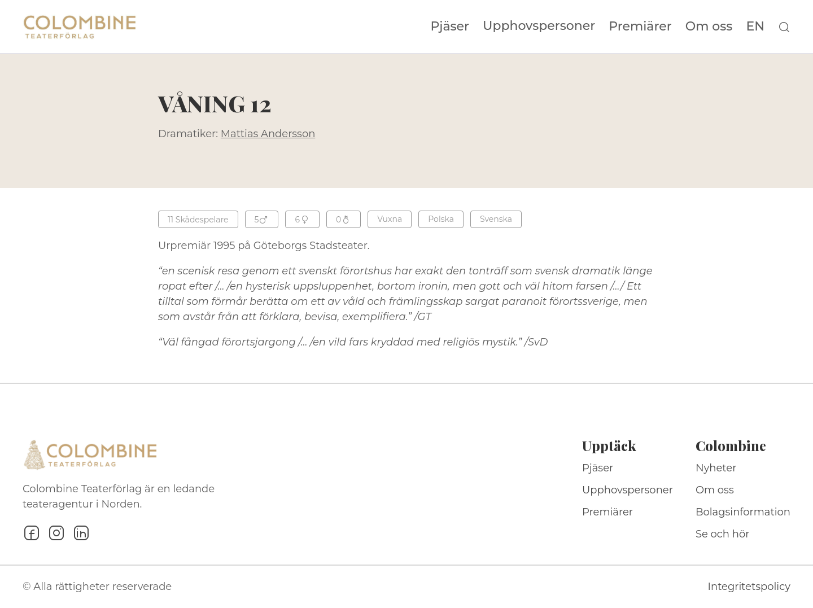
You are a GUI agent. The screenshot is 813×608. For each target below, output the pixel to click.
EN (755, 26)
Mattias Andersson (268, 134)
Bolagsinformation (743, 512)
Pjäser (450, 26)
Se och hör (723, 534)
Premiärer (640, 26)
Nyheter (716, 468)
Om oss (709, 26)
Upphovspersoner (539, 25)
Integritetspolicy (749, 586)
